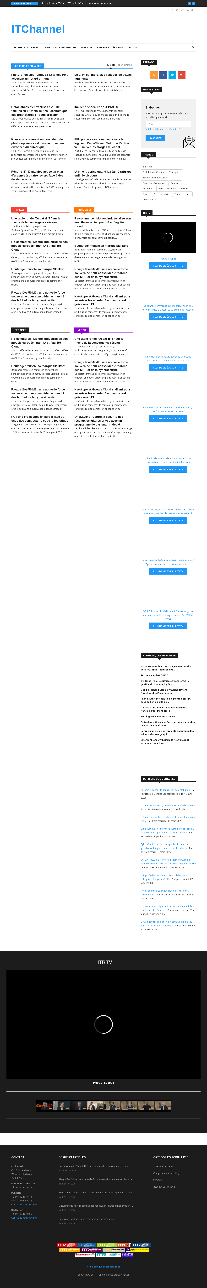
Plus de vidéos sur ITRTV (168, 265)
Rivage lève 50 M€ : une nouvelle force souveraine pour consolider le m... (96, 1179)
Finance (175, 183)
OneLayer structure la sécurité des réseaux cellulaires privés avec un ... (96, 1206)
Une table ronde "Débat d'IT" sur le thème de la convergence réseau (76, 3)
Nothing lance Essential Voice (158, 716)
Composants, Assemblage (60, 47)
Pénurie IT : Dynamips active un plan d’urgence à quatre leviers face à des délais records (37, 175)
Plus (133, 47)
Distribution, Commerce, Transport (162, 172)
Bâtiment (148, 166)
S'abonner (155, 138)
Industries (148, 188)
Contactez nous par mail (24, 1204)
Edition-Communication (156, 177)
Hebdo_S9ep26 (168, 258)
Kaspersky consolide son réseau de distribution (166, 789)
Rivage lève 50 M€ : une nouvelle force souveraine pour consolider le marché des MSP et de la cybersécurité (38, 296)
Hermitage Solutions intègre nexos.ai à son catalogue (86, 1219)
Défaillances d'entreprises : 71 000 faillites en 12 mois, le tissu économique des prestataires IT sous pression (39, 110)
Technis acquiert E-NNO (155, 675)
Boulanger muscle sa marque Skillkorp (38, 269)
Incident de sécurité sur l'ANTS (96, 107)
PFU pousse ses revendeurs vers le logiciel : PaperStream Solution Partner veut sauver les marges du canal (101, 143)
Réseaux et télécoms (110, 47)
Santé (146, 194)
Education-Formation (154, 183)
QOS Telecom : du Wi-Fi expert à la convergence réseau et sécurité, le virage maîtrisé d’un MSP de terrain (168, 615)
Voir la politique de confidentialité (163, 129)
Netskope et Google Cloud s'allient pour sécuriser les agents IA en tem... (96, 1192)
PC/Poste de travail (26, 47)
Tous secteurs (182, 194)
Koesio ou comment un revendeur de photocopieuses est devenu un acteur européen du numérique (37, 143)
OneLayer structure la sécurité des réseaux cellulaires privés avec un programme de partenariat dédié (98, 420)
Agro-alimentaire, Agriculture (174, 188)
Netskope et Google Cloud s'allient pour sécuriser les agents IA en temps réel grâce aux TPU (102, 300)
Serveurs (86, 47)
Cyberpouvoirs (151, 199)
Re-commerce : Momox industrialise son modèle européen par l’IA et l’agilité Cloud (39, 245)
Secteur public (162, 194)
